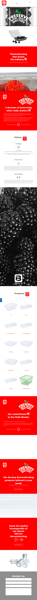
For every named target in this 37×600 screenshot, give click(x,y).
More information (18, 489)
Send (29, 597)
